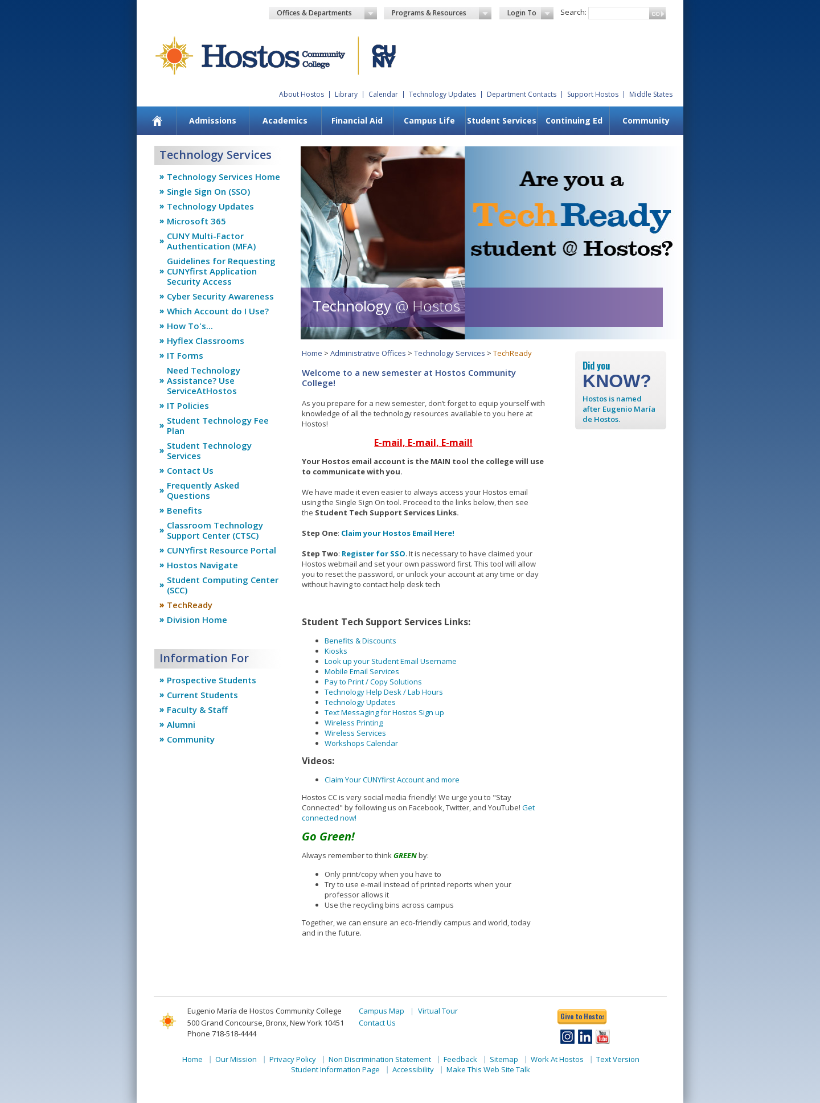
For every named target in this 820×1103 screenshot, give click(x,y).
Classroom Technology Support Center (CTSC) (215, 530)
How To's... (190, 326)
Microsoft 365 (196, 221)
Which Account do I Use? (218, 311)
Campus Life (429, 120)
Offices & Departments (327, 13)
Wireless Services (355, 733)
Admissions (212, 120)
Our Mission (236, 1059)
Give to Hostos (582, 1016)
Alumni (181, 724)
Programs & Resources (442, 13)
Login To (530, 13)
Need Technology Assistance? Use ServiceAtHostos (203, 380)
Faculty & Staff (197, 709)
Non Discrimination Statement (380, 1059)
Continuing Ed (574, 120)
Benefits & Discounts (360, 640)
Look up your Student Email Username (391, 661)
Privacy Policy (292, 1059)
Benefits (184, 510)
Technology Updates (442, 94)
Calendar (383, 94)
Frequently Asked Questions (203, 490)
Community (646, 120)
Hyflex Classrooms (205, 340)
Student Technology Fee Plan (218, 425)
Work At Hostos (557, 1059)
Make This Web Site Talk (488, 1069)
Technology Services (449, 353)
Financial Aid (357, 120)
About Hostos (301, 94)
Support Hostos (592, 94)
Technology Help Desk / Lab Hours (384, 692)
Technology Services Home (223, 176)
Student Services (501, 120)
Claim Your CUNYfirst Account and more (392, 779)
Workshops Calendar (361, 743)
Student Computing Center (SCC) (222, 585)
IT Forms (185, 355)
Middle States (651, 94)
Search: (573, 12)
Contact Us (190, 470)
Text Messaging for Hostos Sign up (384, 712)
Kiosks (336, 651)
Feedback (460, 1059)
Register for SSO (373, 553)
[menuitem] (157, 120)
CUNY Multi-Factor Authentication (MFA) (211, 241)
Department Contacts (521, 94)
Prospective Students (211, 680)
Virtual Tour (438, 1011)
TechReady (189, 605)
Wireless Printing (354, 722)
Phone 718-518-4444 (221, 1033)
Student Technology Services (209, 450)
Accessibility (413, 1069)
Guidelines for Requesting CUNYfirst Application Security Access (221, 271)
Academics (285, 120)
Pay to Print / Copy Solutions (373, 681)
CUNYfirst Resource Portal (221, 550)
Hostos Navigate (202, 565)
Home (312, 353)
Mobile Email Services (362, 671)
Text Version (617, 1059)
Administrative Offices (368, 353)
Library (346, 94)
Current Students (202, 695)
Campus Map (381, 1011)
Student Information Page (335, 1069)
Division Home (197, 619)
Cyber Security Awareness (220, 296)
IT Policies (188, 405)
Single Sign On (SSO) (208, 191)
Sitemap (504, 1059)
